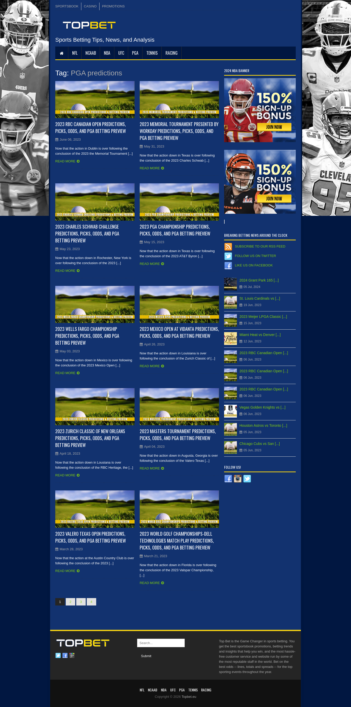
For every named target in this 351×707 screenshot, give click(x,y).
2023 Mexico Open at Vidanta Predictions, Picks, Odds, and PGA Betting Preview (179, 332)
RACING (172, 53)
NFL (75, 53)
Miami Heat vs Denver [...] (260, 335)
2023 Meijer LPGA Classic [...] (263, 317)
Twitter (58, 655)
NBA (107, 53)
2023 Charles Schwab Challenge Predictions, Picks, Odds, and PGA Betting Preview (87, 233)
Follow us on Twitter (255, 256)
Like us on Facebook (254, 265)
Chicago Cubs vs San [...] (259, 444)
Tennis (152, 53)
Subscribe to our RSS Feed (260, 246)
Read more (65, 161)
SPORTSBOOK (67, 6)
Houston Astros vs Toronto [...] (263, 425)
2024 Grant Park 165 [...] (259, 280)
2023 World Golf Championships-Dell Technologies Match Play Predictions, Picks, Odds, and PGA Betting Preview (177, 540)
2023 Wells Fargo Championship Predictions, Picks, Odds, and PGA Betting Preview (87, 336)
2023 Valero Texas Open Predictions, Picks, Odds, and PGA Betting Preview (90, 537)
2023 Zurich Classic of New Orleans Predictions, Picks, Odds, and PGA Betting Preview (90, 438)
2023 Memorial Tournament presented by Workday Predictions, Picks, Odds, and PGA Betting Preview (179, 131)
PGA (135, 53)
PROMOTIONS (113, 6)
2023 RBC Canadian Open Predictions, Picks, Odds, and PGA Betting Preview (90, 127)
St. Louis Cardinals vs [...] (259, 298)
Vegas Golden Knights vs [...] (262, 407)
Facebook (65, 655)
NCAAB (90, 53)
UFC (121, 53)
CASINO (90, 6)
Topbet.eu (189, 697)
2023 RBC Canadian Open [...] (263, 353)
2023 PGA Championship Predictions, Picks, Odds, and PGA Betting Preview (175, 230)
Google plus (72, 655)
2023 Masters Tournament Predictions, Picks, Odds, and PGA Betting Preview (178, 434)
